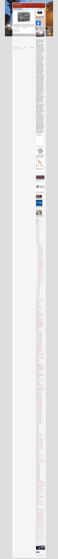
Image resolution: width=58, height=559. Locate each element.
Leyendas (37, 454)
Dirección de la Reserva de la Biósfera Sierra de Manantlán (40, 375)
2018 (37, 235)
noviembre (38, 282)
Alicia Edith (38, 219)
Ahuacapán (37, 303)
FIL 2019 (37, 428)
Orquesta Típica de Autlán (39, 490)
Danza (36, 371)
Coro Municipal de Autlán (39, 370)
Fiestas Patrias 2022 (38, 420)
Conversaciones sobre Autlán (39, 369)
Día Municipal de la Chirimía (39, 374)
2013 (37, 240)
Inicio (25, 47)
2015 (37, 238)
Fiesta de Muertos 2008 (38, 395)
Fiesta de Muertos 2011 (38, 398)
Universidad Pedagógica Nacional (39, 509)
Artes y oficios (37, 311)
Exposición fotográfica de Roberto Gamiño (40, 264)
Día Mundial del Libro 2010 (39, 373)
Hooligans (37, 437)
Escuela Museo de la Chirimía (39, 381)
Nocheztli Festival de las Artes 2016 (40, 485)
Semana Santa (37, 503)
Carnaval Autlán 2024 (38, 346)
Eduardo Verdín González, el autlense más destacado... (40, 249)
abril (38, 289)
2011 (37, 242)
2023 (37, 230)
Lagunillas (37, 452)
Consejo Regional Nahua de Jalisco (39, 368)
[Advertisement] (24, 40)
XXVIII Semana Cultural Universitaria (40, 538)
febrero (38, 291)
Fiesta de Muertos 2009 (38, 396)
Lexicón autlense (38, 453)
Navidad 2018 (37, 474)
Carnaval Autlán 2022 (38, 344)
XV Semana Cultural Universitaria (39, 522)
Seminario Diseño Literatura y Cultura (40, 504)
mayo (38, 288)
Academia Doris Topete (38, 301)
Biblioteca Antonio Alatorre (39, 324)
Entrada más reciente (17, 47)
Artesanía (37, 312)
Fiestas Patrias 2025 (38, 423)
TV (36, 507)
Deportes (37, 372)
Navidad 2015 (37, 471)
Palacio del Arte (37, 491)
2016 (37, 237)
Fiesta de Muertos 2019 (38, 405)
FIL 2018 (37, 427)
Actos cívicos (37, 302)
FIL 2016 (37, 425)
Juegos (36, 450)
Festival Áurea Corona (38, 387)
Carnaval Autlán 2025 (38, 347)
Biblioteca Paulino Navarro (39, 325)
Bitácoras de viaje (38, 328)
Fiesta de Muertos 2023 (38, 407)
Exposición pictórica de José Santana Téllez (40, 273)
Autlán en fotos (37, 318)
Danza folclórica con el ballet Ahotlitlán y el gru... (40, 266)
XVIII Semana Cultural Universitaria (40, 523)
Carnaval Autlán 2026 (38, 348)
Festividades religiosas (38, 393)
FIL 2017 (37, 426)
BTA (36, 330)
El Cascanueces (39, 270)
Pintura (37, 495)
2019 (37, 234)
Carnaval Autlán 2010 (38, 333)
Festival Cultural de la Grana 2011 (39, 389)
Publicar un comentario (17, 31)
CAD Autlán (37, 331)
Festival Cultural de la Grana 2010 (39, 388)
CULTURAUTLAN (37, 20)
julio (38, 286)
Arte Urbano (37, 310)
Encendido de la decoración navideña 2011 (40, 269)
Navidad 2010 (37, 466)
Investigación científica (38, 444)
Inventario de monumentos (39, 443)
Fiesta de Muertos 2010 (38, 397)
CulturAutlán (18, 4)
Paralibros (37, 492)
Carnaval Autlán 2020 (38, 342)
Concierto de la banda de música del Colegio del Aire (40, 261)
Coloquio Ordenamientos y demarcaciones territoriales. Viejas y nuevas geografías (40, 365)
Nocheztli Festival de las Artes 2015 (40, 484)
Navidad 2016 (37, 472)
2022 (37, 231)
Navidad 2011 (37, 467)
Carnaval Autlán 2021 (38, 343)
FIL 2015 (37, 424)
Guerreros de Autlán (38, 435)
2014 (37, 239)
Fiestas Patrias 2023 (38, 421)
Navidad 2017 (37, 473)
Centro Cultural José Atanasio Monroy (40, 358)
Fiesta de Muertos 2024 (38, 408)
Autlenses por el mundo (38, 319)
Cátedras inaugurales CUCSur (39, 353)
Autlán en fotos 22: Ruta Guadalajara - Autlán (40, 254)
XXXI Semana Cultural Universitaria (40, 541)
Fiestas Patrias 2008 (38, 409)
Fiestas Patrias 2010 (38, 411)
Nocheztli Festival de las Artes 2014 (40, 482)
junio (38, 287)
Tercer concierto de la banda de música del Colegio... (40, 260)
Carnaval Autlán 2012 (38, 335)
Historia (37, 436)
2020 (37, 233)
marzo (38, 290)
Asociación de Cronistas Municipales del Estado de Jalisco (40, 314)
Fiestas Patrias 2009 (38, 410)
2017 (37, 236)
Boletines (37, 329)
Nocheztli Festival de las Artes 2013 (40, 481)
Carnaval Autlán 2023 (38, 345)
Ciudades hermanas (38, 363)
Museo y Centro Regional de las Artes (40, 462)
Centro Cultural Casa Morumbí (39, 357)
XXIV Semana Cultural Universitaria (40, 530)
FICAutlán (37, 394)
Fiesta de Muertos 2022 (38, 406)
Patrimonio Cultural (38, 493)
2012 (37, 241)
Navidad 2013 (37, 469)
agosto (38, 285)
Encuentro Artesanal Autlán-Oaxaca (40, 379)
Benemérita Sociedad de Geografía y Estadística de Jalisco (40, 321)
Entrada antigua (32, 47)
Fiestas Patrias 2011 (38, 412)
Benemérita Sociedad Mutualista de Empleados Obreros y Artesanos (40, 323)
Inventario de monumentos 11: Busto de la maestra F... (40, 263)
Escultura (37, 382)
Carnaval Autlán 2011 (38, 334)
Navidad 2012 (37, 468)
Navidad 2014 (37, 470)
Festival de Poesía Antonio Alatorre (40, 390)
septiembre (38, 284)
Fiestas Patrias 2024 (38, 422)
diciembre (38, 243)
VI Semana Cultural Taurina (39, 514)
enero (38, 292)
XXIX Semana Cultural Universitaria (40, 532)
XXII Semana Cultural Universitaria (40, 527)
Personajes (37, 494)
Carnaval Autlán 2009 (38, 332)
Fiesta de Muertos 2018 (38, 404)
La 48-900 (37, 451)
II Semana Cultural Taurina (39, 438)
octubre (38, 283)
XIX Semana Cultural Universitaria (40, 521)
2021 (37, 232)
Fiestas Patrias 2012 (38, 413)
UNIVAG (37, 508)
